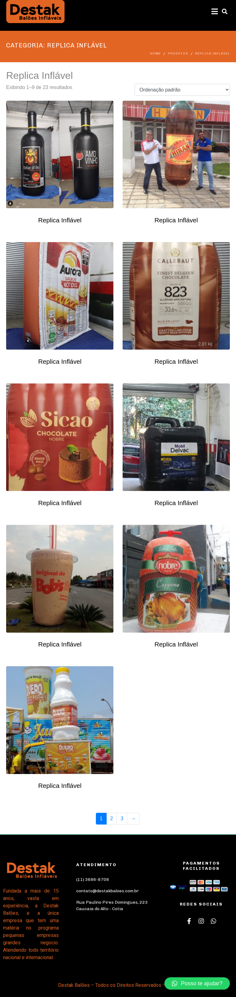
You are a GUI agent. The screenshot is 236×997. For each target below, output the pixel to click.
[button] (197, 983)
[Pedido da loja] (182, 90)
